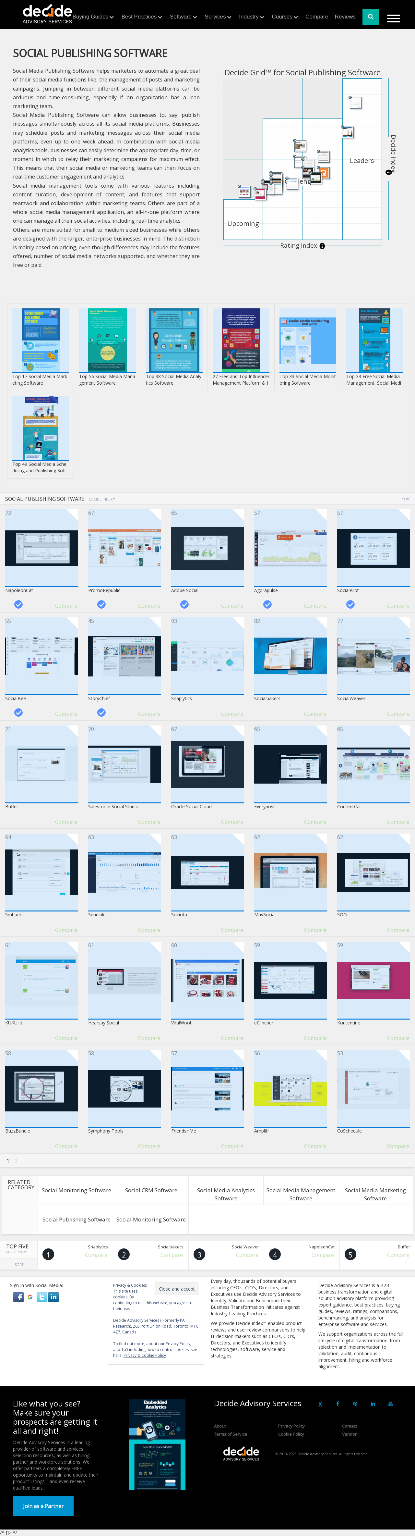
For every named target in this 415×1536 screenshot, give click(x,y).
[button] (19, 1296)
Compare (316, 17)
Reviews (345, 17)
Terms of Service (230, 1434)
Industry (248, 17)
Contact (349, 1426)
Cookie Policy (291, 1434)
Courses (282, 17)
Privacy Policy (291, 1426)
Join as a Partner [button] (43, 1506)
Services (215, 17)
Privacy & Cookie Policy (145, 1355)
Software (181, 17)
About (220, 1426)
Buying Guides (91, 17)
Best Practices (139, 17)
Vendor (349, 1434)
